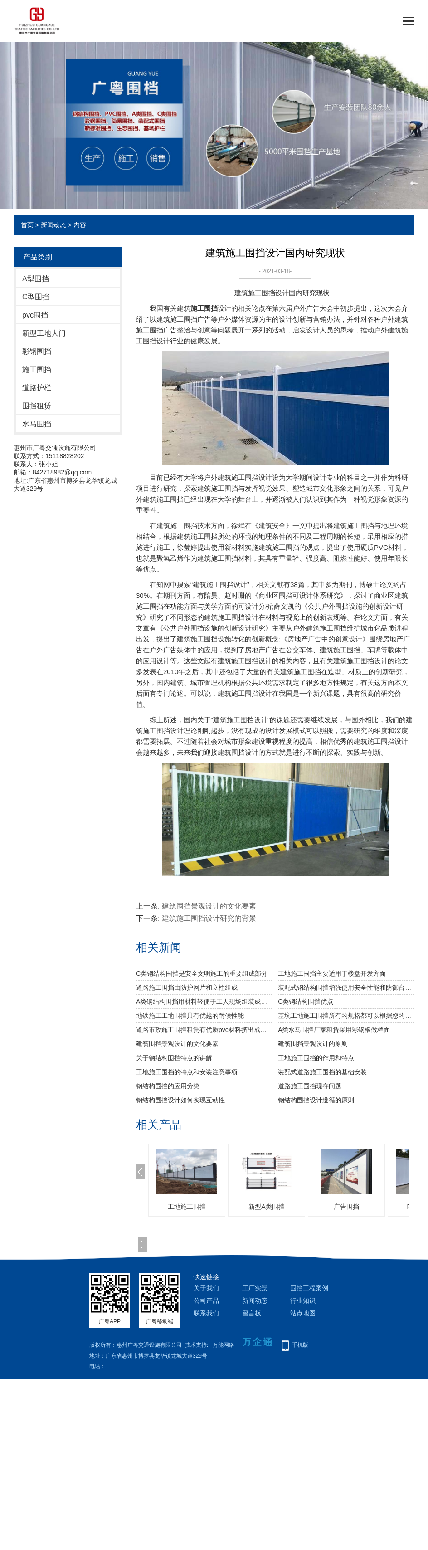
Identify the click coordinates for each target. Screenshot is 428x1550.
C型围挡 (35, 297)
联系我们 (206, 1313)
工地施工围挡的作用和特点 (316, 1057)
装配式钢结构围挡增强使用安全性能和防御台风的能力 (346, 987)
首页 (27, 225)
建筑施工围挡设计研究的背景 (209, 918)
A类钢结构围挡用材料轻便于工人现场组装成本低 (204, 1001)
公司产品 (206, 1300)
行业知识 (303, 1300)
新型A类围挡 (266, 1206)
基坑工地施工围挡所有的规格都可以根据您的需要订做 (346, 1015)
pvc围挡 (35, 315)
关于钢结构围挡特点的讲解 (174, 1057)
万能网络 (223, 1345)
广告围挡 (346, 1206)
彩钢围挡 (36, 351)
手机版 (300, 1345)
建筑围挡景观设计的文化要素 (209, 906)
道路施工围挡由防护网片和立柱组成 (187, 987)
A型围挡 (35, 279)
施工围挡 (36, 369)
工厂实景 (255, 1287)
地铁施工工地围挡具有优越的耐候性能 (190, 1015)
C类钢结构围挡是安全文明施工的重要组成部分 (202, 973)
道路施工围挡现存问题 (309, 1086)
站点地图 (303, 1313)
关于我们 (206, 1287)
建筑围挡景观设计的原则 (313, 1043)
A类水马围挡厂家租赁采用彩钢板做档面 (334, 1029)
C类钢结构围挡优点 (305, 1001)
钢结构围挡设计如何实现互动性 (180, 1100)
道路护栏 (36, 387)
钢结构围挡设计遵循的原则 (316, 1100)
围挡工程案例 (309, 1287)
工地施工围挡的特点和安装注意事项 (187, 1072)
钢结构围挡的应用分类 (167, 1086)
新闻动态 (53, 225)
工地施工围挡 (187, 1206)
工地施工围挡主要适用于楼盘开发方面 (332, 973)
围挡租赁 (36, 406)
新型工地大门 (44, 333)
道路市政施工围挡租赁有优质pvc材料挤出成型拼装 (204, 1029)
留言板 (251, 1313)
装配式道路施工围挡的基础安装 (322, 1072)
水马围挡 (36, 424)
